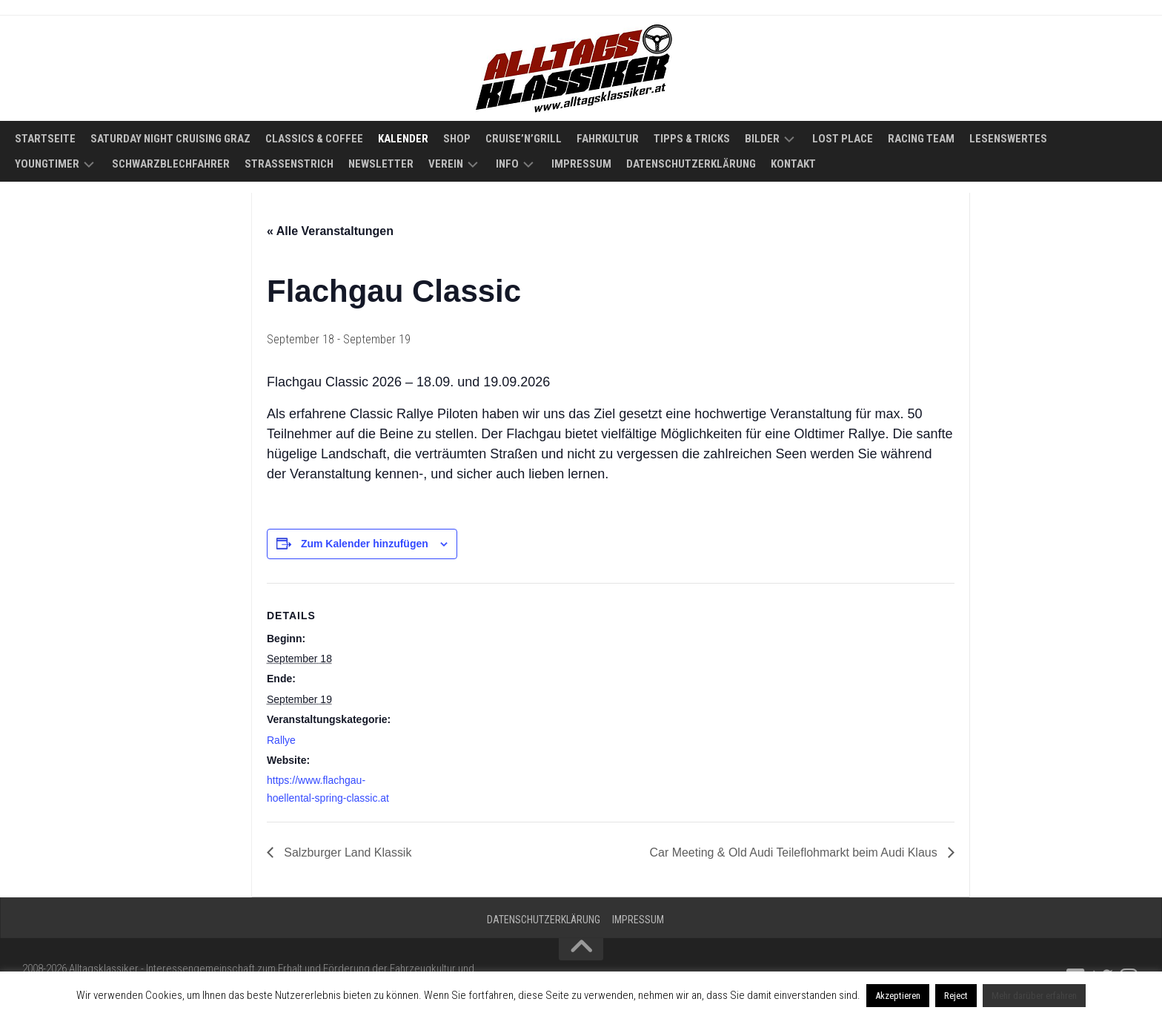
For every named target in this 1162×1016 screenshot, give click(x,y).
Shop (457, 138)
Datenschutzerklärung (691, 164)
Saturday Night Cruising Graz (170, 138)
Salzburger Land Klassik (346, 852)
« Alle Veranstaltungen (330, 231)
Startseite (45, 138)
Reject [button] (956, 995)
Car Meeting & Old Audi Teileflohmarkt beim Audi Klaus (794, 852)
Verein (445, 164)
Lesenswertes (1008, 138)
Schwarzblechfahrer (171, 164)
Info (507, 164)
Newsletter (381, 164)
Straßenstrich (289, 164)
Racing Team (921, 138)
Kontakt (793, 164)
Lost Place (842, 138)
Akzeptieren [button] (897, 995)
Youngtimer (47, 164)
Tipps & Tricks (692, 138)
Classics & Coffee (314, 138)
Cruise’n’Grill (523, 138)
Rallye (281, 740)
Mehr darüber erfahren (1034, 995)
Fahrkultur (608, 138)
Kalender (403, 138)
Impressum (581, 164)
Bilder (762, 138)
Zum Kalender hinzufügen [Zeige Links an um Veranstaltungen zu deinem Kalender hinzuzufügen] (364, 544)
